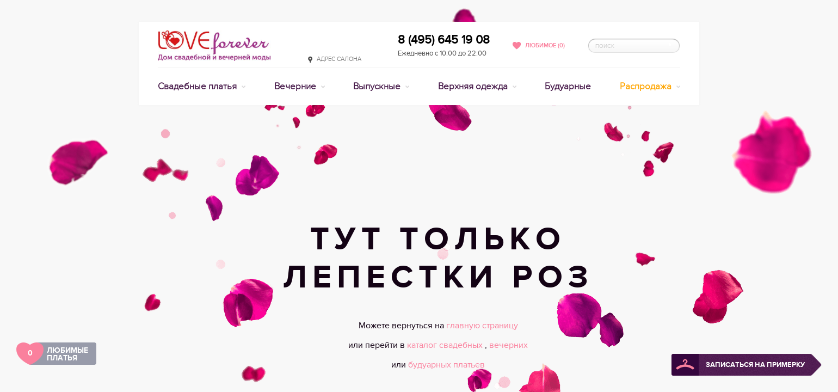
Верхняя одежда (474, 86)
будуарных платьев (446, 364)
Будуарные (568, 86)
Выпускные (378, 86)
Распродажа (647, 86)
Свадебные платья (198, 86)
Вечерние (296, 86)
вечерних (508, 345)
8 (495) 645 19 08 (444, 39)
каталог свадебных (446, 345)
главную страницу (482, 325)
